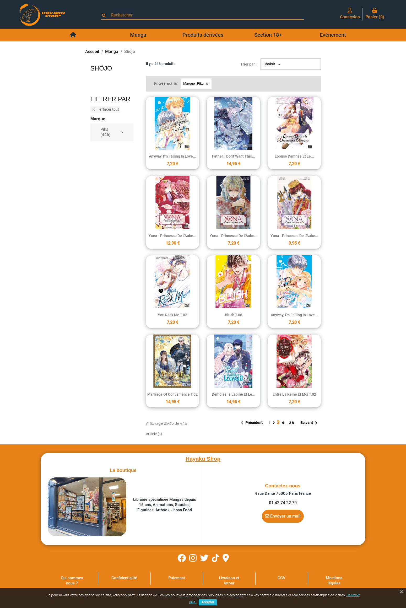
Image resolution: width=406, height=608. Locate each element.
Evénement (333, 35)
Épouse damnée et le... (294, 156)
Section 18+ (268, 35)
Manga (138, 35)
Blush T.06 (233, 315)
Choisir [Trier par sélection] (272, 64)
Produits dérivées (202, 35)
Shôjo (101, 68)
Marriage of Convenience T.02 (172, 394)
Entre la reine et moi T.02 (294, 394)
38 (291, 423)
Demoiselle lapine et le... (233, 394)
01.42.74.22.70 (283, 502)
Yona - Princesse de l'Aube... (172, 236)
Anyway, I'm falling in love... (172, 156)
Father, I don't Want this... (233, 156)
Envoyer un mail (282, 516)
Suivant (309, 423)
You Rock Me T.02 (172, 315)
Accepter (208, 602)
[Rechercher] (204, 15)
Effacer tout (105, 109)
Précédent (251, 423)
